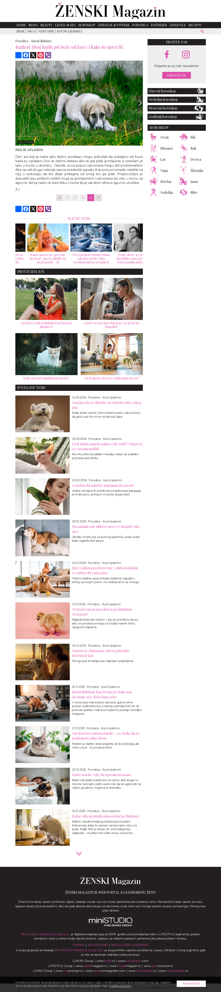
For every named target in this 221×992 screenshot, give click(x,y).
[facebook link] (167, 55)
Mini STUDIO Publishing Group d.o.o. (45, 934)
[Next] (140, 103)
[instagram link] (186, 54)
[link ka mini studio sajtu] (110, 925)
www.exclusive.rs (158, 966)
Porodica (140, 25)
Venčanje (46, 31)
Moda (33, 25)
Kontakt (141, 945)
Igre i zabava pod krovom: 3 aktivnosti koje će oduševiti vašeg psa (105, 570)
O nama (79, 945)
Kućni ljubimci (69, 31)
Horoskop (86, 25)
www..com (133, 961)
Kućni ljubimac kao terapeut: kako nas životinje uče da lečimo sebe (102, 694)
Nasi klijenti (121, 945)
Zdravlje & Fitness (113, 25)
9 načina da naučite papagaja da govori (103, 485)
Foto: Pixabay (25, 142)
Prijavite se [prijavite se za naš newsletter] (176, 75)
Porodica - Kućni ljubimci (104, 397)
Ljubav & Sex (65, 25)
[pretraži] (202, 32)
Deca (31, 31)
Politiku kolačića (120, 986)
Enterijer (159, 25)
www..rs (106, 961)
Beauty (46, 25)
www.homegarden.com (105, 971)
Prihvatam (191, 983)
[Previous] (18, 103)
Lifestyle (178, 25)
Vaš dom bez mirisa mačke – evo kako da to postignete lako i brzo (105, 736)
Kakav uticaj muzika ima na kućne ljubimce (106, 816)
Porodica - (23, 41)
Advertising (98, 945)
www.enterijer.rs (69, 971)
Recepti (195, 25)
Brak (20, 31)
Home (21, 25)
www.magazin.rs (91, 966)
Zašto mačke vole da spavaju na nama (101, 774)
